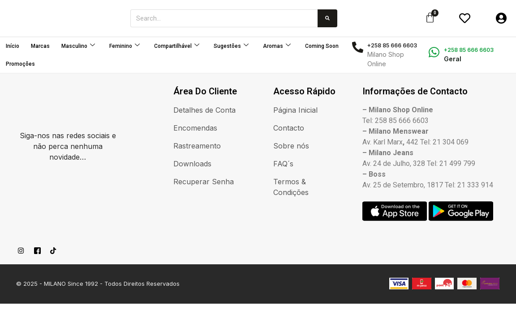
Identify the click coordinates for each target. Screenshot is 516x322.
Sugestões (231, 46)
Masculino (78, 46)
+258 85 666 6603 (469, 50)
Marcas (40, 46)
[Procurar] (327, 18)
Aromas (277, 46)
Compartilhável (176, 46)
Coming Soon (322, 46)
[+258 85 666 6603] (434, 52)
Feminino (124, 46)
